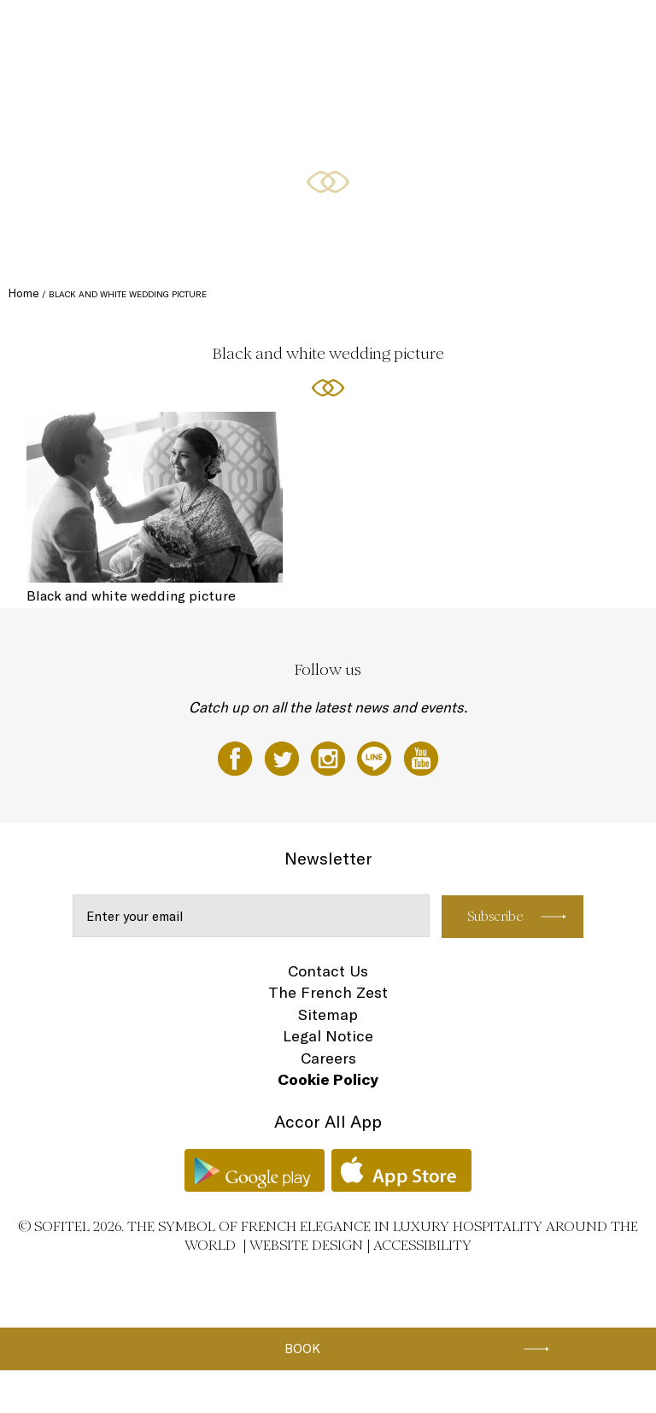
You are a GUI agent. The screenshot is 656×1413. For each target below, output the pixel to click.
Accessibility (422, 1245)
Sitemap (328, 1014)
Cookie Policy (328, 1079)
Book (302, 1348)
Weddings (524, 32)
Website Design (306, 1245)
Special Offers (357, 32)
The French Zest (328, 992)
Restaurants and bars (263, 32)
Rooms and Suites (159, 32)
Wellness (583, 32)
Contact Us (328, 971)
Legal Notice (328, 1036)
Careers (328, 1058)
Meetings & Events (445, 32)
